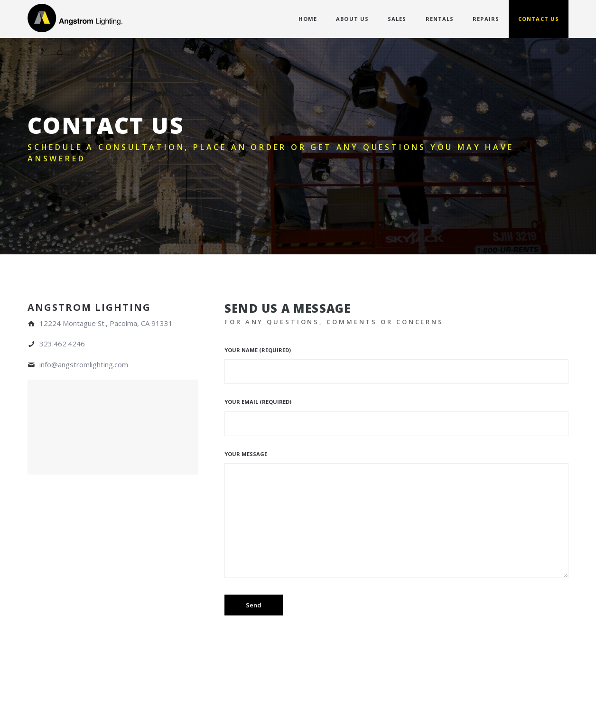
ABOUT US (352, 18)
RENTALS (440, 18)
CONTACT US (538, 18)
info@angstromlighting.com (83, 364)
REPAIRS (486, 18)
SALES (397, 18)
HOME (307, 18)
